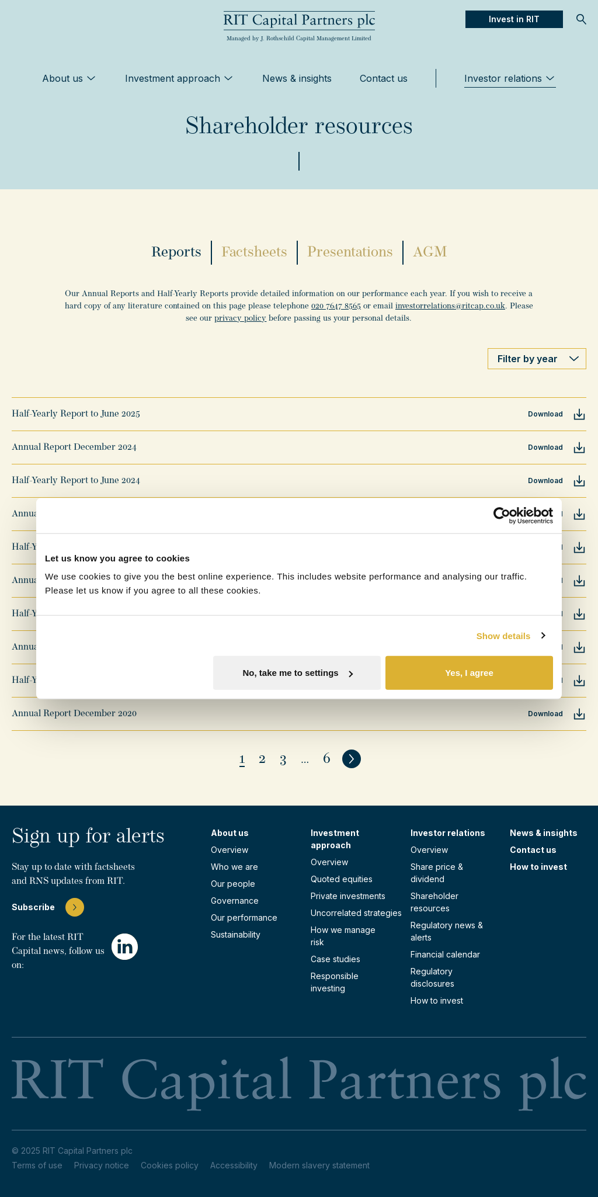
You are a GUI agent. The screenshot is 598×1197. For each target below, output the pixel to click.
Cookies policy (170, 1165)
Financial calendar (445, 954)
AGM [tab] (430, 252)
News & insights (297, 78)
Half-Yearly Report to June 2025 (76, 414)
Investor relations (510, 78)
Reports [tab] (176, 252)
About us (69, 78)
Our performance (244, 917)
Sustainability (235, 934)
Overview (229, 850)
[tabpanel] (299, 306)
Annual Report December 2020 (74, 714)
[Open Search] (582, 19)
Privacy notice (101, 1165)
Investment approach (179, 78)
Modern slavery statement (319, 1165)
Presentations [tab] (350, 252)
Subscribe (48, 907)
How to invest (437, 1000)
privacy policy (240, 318)
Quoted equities (342, 879)
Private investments (348, 896)
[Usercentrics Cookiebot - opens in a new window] (502, 515)
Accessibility (234, 1165)
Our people (233, 884)
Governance (235, 900)
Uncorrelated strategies (356, 913)
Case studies (335, 959)
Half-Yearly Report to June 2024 (76, 480)
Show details (504, 635)
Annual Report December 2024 (74, 447)
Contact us (384, 78)
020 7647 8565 (336, 306)
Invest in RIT (514, 19)
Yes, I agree (469, 673)
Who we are (234, 867)
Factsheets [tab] (254, 252)
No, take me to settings (298, 673)
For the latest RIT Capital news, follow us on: (58, 951)
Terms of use (37, 1165)
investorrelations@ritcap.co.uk (450, 306)
